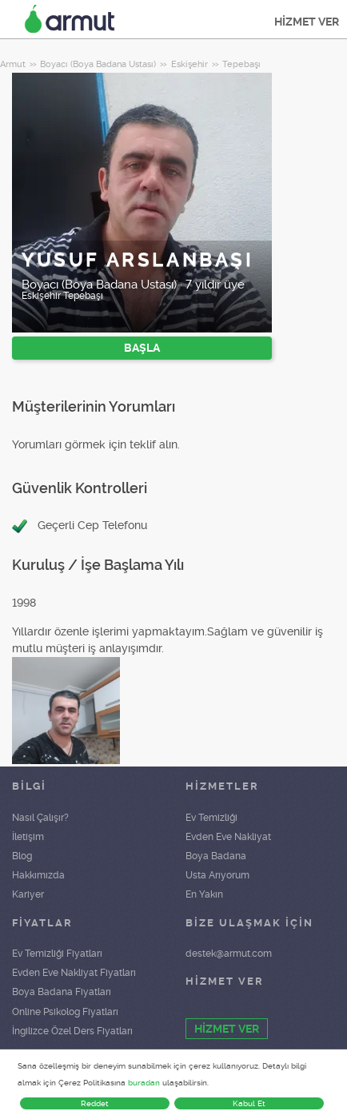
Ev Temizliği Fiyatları (57, 953)
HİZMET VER (306, 21)
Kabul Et (249, 1103)
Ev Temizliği (211, 817)
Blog (22, 856)
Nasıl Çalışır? (40, 817)
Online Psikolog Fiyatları (65, 1011)
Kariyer (28, 894)
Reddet (95, 1103)
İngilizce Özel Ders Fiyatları (72, 1031)
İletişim (28, 836)
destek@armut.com (228, 953)
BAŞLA (142, 347)
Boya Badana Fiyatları (61, 992)
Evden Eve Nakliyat (228, 836)
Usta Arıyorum (217, 875)
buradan (144, 1082)
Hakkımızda (38, 875)
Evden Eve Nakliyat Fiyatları (74, 972)
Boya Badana (215, 856)
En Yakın (204, 894)
